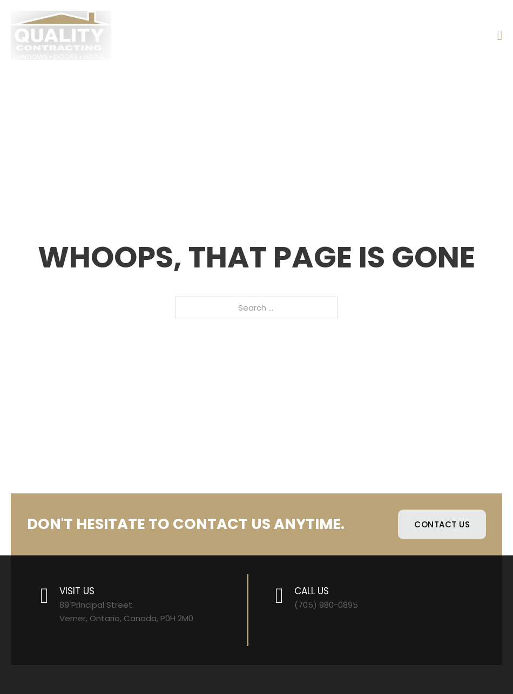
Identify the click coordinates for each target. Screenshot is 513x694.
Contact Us (442, 524)
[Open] (499, 35)
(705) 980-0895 (326, 604)
